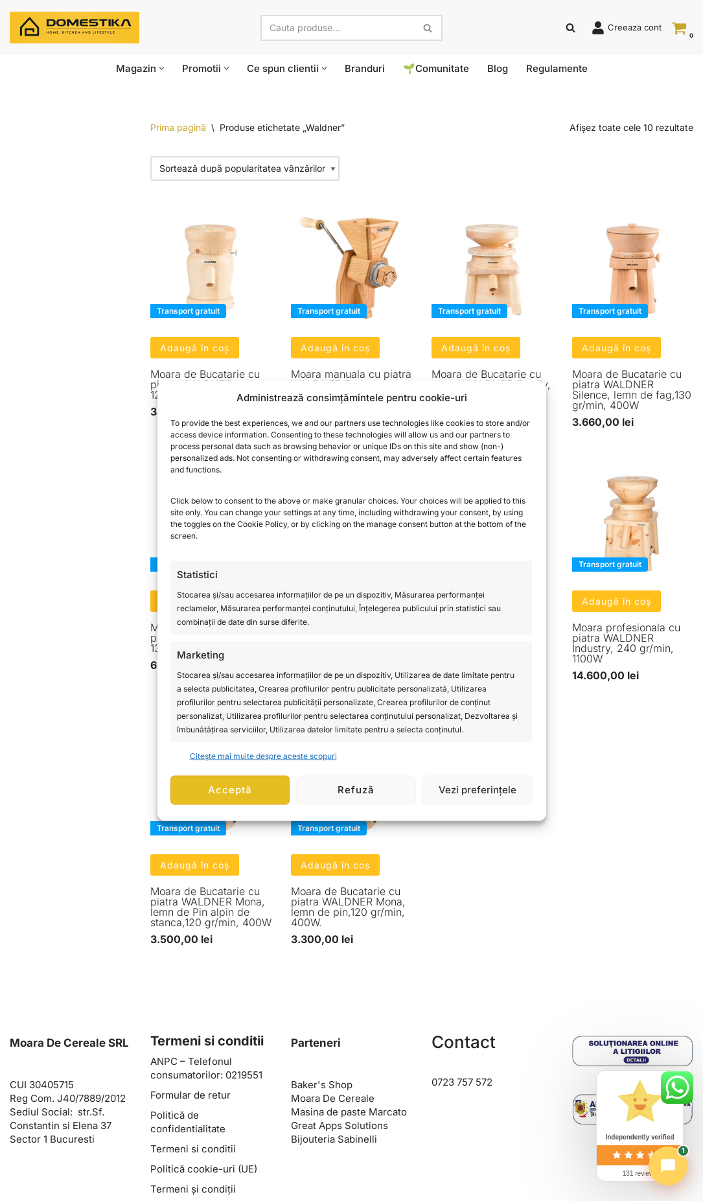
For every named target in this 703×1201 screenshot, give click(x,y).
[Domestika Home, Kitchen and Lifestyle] (74, 27)
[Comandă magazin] (245, 168)
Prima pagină (178, 127)
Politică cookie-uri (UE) (203, 1169)
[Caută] (336, 28)
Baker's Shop (321, 1085)
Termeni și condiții (193, 1189)
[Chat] (668, 1166)
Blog (497, 68)
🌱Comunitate (436, 68)
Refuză (356, 790)
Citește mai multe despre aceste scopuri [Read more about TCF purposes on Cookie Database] (263, 755)
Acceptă (230, 790)
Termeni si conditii (193, 1149)
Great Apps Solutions (339, 1125)
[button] (161, 68)
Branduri (365, 68)
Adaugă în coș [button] (194, 347)
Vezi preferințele (477, 790)
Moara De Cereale (333, 1098)
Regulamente (557, 68)
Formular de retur (190, 1095)
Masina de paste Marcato (349, 1112)
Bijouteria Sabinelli (334, 1139)
